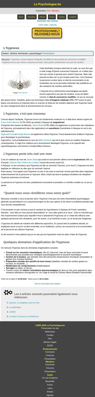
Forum (50, 385)
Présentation (48, 53)
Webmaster (50, 332)
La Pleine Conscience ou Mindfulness (24, 317)
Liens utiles (43, 25)
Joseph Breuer (23, 134)
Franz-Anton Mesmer (10, 122)
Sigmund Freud (7, 134)
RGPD (50, 346)
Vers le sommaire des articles (47, 284)
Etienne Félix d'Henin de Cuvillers (24, 162)
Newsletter (50, 381)
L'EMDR (12, 312)
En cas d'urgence (50, 378)
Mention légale (50, 342)
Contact (50, 335)
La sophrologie (15, 307)
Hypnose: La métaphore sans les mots (24, 303)
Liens (50, 388)
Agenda (53, 25)
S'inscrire (50, 355)
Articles (50, 392)
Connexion (50, 352)
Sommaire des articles (47, 21)
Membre (55, 11)
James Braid (37, 125)
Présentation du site (50, 328)
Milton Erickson (45, 140)
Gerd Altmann (22, 93)
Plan (50, 339)
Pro (48, 11)
